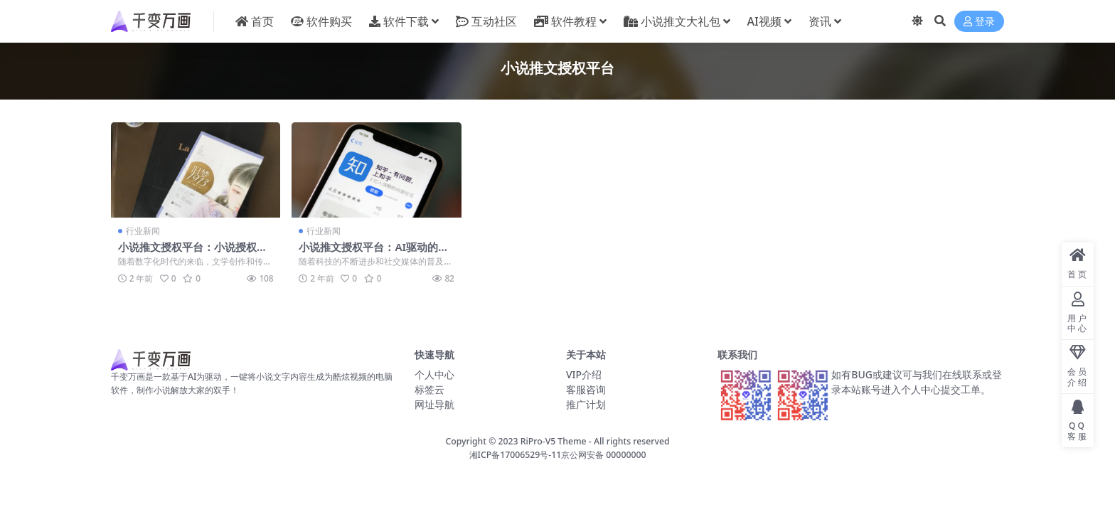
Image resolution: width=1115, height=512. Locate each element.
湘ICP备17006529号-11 (515, 455)
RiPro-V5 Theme (554, 441)
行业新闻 (143, 231)
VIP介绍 (584, 374)
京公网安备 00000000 (603, 455)
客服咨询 (586, 389)
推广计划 (586, 404)
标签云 (429, 389)
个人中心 (434, 374)
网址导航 (434, 404)
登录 (979, 21)
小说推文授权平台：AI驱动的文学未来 (374, 253)
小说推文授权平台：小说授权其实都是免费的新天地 (192, 253)
